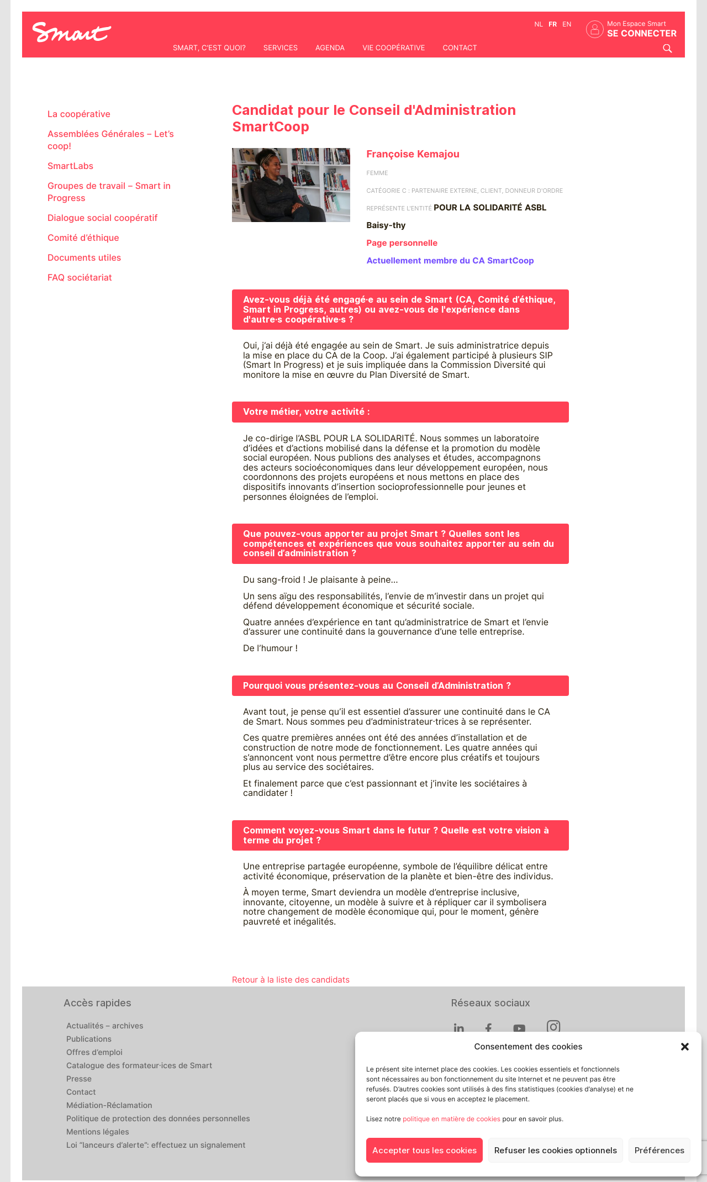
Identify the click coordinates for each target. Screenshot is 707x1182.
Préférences (659, 1150)
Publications (89, 1039)
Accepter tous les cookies (424, 1150)
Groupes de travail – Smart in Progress (109, 192)
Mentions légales (97, 1132)
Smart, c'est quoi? (209, 48)
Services (280, 48)
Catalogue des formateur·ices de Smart (139, 1066)
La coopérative (79, 114)
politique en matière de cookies (451, 1119)
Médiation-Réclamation (109, 1105)
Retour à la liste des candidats (291, 980)
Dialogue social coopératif (103, 218)
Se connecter (642, 33)
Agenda (330, 48)
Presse (79, 1079)
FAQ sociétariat (80, 277)
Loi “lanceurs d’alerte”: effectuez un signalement (156, 1145)
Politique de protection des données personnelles (158, 1119)
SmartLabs (70, 166)
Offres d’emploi (94, 1052)
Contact (459, 48)
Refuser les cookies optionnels (555, 1150)
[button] (684, 1046)
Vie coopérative (393, 48)
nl (539, 24)
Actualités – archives (105, 1026)
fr (552, 24)
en (566, 24)
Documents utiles (84, 257)
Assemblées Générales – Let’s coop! (111, 140)
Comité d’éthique (83, 238)
